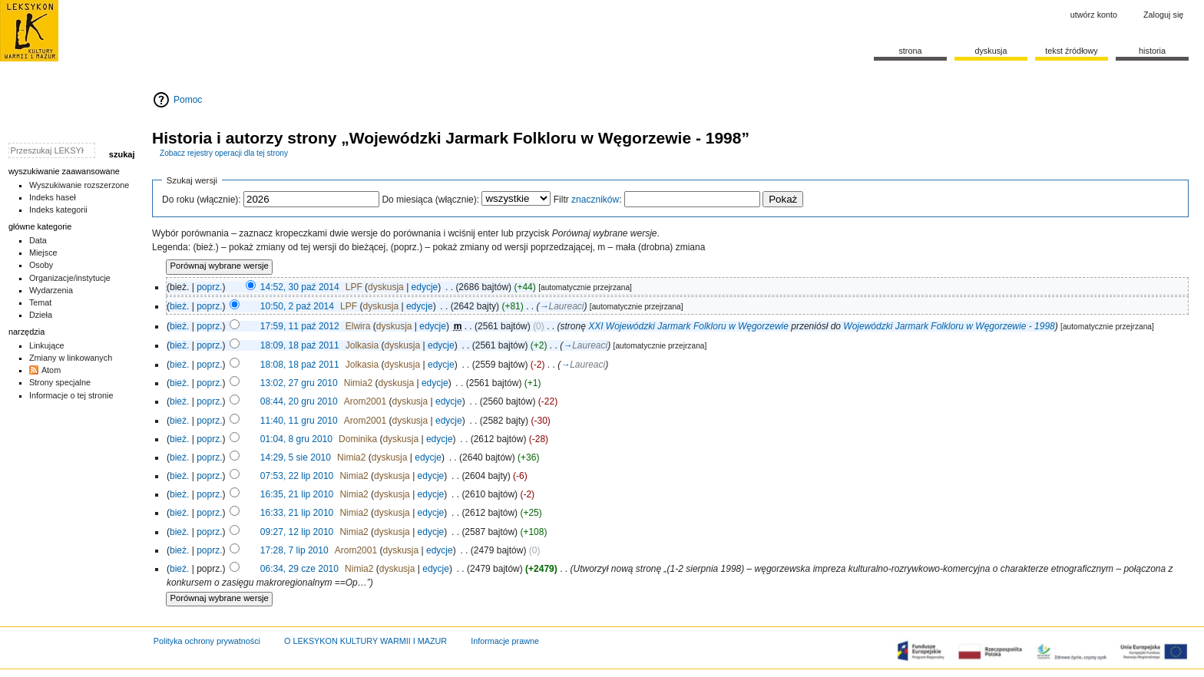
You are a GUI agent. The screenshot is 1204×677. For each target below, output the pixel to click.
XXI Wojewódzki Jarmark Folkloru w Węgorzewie (688, 326)
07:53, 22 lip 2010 (296, 476)
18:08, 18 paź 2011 (299, 364)
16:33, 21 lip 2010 (296, 512)
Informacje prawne (505, 641)
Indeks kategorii (58, 209)
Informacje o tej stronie (71, 395)
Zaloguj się (1163, 14)
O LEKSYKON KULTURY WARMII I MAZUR (365, 641)
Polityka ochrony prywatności (207, 641)
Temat (40, 302)
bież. (179, 306)
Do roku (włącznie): (201, 199)
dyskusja (386, 287)
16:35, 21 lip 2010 (296, 494)
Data (38, 240)
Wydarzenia (51, 290)
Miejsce (43, 252)
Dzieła (40, 314)
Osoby (41, 264)
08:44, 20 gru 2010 (299, 401)
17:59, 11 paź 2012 (299, 326)
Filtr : (588, 199)
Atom (51, 370)
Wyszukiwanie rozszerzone (79, 185)
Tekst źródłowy (1071, 50)
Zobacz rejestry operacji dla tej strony (224, 153)
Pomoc (188, 99)
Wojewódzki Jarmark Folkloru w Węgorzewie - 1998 (948, 326)
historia (1152, 50)
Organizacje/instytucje (70, 277)
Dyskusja (990, 50)
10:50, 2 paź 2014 (297, 306)
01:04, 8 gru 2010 (296, 439)
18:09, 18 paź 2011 (299, 345)
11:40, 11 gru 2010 (299, 420)
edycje (425, 287)
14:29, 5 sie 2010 (295, 457)
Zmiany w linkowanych (70, 357)
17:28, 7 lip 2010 (294, 550)
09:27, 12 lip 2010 (296, 532)
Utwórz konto (1093, 14)
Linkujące (46, 345)
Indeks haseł (52, 197)
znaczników (595, 199)
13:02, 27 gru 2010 (299, 383)
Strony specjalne (60, 382)
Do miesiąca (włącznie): (430, 199)
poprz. (209, 287)
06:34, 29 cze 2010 (299, 568)
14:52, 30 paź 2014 (299, 287)
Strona (909, 50)
